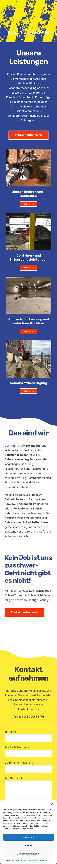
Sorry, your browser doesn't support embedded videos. (30, 635)
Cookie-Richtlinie (12, 860)
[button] (52, 803)
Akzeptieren (28, 837)
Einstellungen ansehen (28, 853)
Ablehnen (28, 845)
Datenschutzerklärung (31, 860)
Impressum (47, 860)
